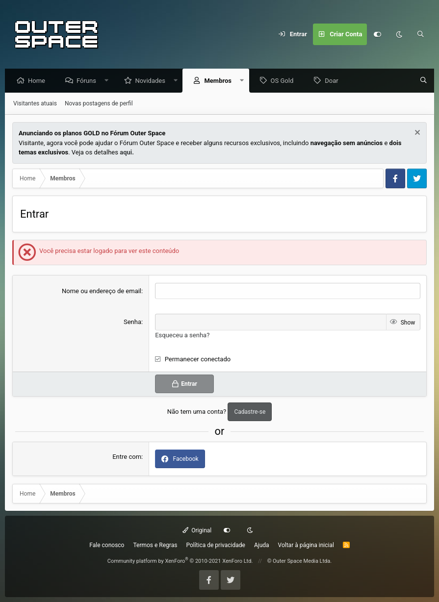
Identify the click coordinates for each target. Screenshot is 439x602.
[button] (109, 81)
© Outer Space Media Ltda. (299, 561)
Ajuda (261, 545)
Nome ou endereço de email (101, 291)
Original (197, 530)
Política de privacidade (215, 545)
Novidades (153, 81)
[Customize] (377, 34)
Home (39, 81)
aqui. (127, 152)
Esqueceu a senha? (182, 335)
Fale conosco (106, 545)
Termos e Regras (155, 545)
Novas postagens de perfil (99, 103)
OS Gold (284, 81)
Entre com (126, 457)
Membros (220, 81)
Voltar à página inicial (306, 545)
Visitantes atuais (35, 103)
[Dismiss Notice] (416, 134)
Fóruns (89, 81)
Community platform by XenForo (180, 561)
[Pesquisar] (421, 34)
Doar (333, 81)
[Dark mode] (399, 34)
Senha (132, 322)
